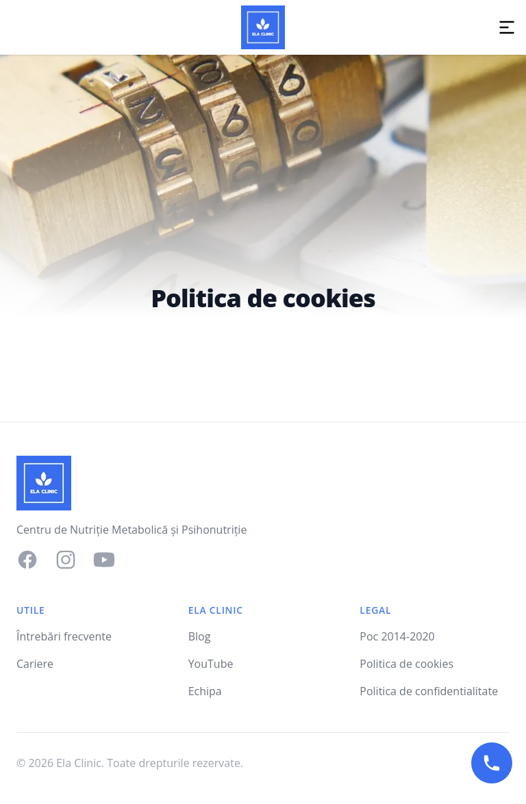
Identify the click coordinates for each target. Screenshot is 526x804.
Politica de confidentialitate (429, 691)
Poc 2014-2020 (397, 636)
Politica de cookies (406, 663)
